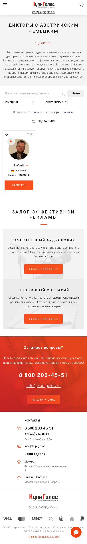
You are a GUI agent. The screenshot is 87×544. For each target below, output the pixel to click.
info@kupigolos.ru (43, 12)
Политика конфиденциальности (43, 537)
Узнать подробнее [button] (43, 269)
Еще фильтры (43, 121)
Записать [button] (19, 185)
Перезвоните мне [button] (43, 400)
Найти (76, 93)
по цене (38, 112)
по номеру (52, 112)
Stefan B (19, 165)
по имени (68, 112)
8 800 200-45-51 (43, 375)
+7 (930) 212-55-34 (37, 433)
